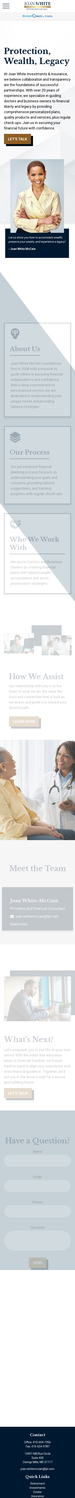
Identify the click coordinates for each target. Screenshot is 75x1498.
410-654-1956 (42, 1442)
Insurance (37, 1496)
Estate (37, 1492)
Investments (37, 1487)
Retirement (37, 1483)
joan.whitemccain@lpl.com (37, 1469)
